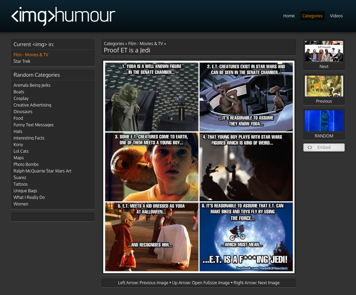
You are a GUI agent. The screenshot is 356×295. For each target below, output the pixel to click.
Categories (312, 15)
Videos (336, 15)
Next (324, 55)
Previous (324, 90)
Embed (324, 147)
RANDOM (324, 124)
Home (289, 15)
